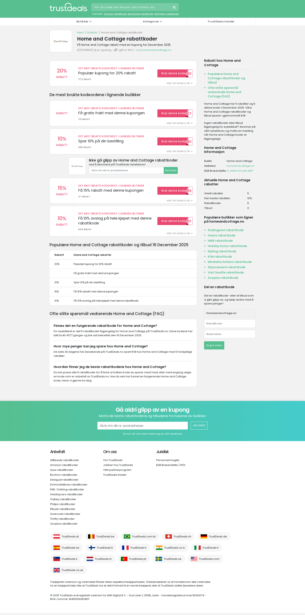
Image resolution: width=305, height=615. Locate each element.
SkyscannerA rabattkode (226, 267)
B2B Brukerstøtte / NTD (170, 467)
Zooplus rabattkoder (64, 525)
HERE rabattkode (220, 241)
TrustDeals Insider (221, 21)
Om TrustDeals (113, 462)
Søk (175, 8)
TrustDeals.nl (103, 561)
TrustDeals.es (70, 549)
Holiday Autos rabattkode (227, 246)
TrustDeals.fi (105, 549)
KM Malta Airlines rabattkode (230, 262)
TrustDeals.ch (182, 538)
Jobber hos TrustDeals (118, 467)
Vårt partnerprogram (117, 472)
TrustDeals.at (70, 538)
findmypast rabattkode (226, 230)
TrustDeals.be (105, 538)
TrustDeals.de (218, 538)
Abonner (171, 171)
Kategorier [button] (151, 21)
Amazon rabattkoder (64, 467)
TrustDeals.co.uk (72, 572)
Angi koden (214, 345)
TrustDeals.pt (137, 561)
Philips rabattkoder (62, 506)
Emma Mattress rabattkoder (68, 486)
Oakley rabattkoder (63, 501)
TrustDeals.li (69, 561)
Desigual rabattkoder (64, 481)
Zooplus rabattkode (223, 278)
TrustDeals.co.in (174, 549)
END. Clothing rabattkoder (67, 491)
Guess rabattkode (221, 235)
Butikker (92, 32)
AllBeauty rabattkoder (64, 462)
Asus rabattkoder (61, 472)
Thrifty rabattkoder (62, 521)
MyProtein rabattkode (166, 13)
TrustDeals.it (210, 549)
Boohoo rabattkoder (63, 477)
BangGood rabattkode (140, 13)
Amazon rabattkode (115, 13)
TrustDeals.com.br (144, 538)
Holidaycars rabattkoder (66, 496)
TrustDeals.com (209, 561)
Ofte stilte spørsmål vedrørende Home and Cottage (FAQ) (224, 92)
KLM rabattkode (220, 257)
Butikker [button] (82, 21)
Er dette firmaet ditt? (240, 171)
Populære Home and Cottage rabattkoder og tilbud (226, 78)
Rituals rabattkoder (62, 511)
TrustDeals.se (172, 561)
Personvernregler (168, 462)
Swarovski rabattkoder (65, 516)
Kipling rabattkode (222, 251)
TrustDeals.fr (138, 549)
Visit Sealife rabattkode (226, 272)
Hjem (80, 32)
